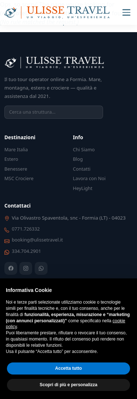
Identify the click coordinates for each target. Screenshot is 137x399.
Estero (11, 159)
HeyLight (82, 188)
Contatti (82, 169)
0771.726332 (26, 228)
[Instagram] (25, 268)
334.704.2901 (26, 251)
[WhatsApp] (41, 268)
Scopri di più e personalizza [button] (68, 384)
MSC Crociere (19, 178)
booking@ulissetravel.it (37, 239)
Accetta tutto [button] (68, 368)
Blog (78, 159)
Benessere (15, 169)
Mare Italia (16, 149)
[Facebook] (10, 268)
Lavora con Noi (89, 178)
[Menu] (126, 12)
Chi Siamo (84, 149)
